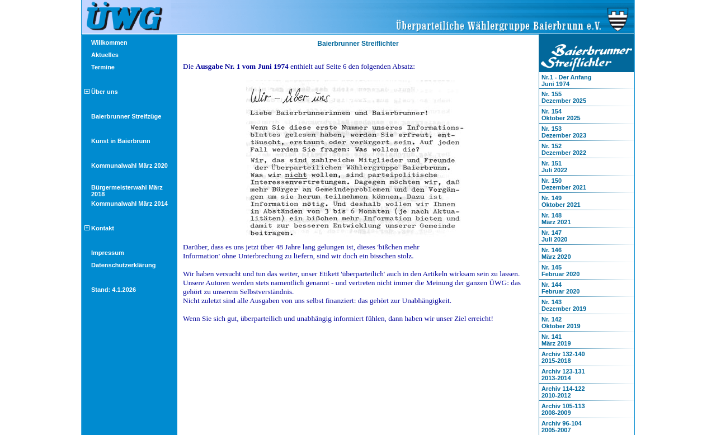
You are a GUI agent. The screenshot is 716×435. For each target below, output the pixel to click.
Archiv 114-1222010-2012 (563, 392)
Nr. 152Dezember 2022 (563, 149)
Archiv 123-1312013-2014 (563, 374)
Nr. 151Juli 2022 (554, 166)
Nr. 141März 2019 (556, 340)
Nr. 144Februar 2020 (560, 288)
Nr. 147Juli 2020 (554, 236)
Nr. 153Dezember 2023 (563, 132)
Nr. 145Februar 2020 (560, 270)
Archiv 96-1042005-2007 (561, 426)
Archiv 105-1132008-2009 (563, 409)
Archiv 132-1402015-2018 (563, 357)
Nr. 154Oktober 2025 (561, 114)
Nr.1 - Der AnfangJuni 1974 (566, 80)
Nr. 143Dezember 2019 (563, 305)
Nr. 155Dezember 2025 (563, 97)
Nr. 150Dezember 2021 (563, 184)
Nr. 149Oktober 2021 (561, 201)
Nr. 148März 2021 (556, 218)
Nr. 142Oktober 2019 (561, 322)
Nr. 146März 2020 (556, 253)
